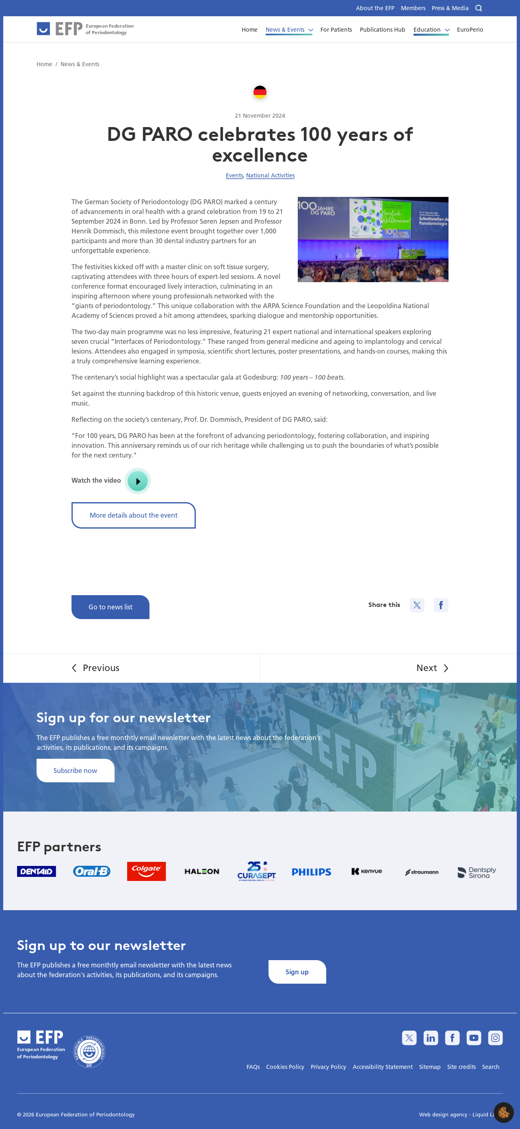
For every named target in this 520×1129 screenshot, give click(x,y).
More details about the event (134, 515)
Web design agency (444, 1114)
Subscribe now (75, 770)
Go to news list (110, 606)
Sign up (297, 971)
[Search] (479, 8)
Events (234, 175)
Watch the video (112, 481)
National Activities (270, 175)
